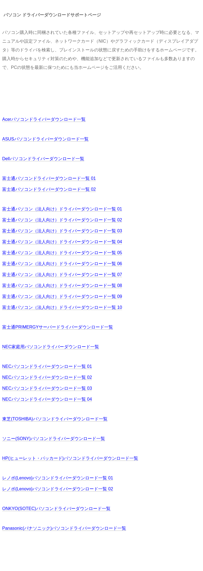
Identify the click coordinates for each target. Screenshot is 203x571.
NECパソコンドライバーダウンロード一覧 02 (47, 377)
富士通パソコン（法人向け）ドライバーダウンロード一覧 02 (62, 220)
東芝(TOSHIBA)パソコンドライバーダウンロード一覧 (55, 419)
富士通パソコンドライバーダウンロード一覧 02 (49, 189)
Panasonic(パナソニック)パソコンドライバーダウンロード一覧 (64, 528)
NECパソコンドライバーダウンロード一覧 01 (47, 366)
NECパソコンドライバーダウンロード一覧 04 (47, 399)
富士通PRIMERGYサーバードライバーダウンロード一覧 (57, 327)
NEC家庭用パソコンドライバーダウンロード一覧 (50, 346)
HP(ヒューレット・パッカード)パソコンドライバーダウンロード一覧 (70, 458)
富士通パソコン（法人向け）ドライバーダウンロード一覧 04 (62, 241)
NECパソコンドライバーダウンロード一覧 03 (47, 388)
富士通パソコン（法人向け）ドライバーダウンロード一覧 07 (62, 274)
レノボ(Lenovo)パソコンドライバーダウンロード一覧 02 (57, 489)
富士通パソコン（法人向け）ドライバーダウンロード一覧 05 (62, 252)
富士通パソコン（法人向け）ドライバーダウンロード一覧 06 (62, 263)
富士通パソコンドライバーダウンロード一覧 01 (49, 178)
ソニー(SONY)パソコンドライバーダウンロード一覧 (53, 438)
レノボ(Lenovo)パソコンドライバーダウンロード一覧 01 (57, 478)
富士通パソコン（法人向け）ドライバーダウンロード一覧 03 (62, 231)
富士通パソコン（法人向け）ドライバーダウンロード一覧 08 (62, 285)
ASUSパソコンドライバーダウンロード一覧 (45, 139)
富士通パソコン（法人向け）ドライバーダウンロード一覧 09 (62, 296)
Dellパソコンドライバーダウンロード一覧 (43, 158)
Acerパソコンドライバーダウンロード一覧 (44, 119)
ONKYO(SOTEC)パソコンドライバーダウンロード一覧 (56, 508)
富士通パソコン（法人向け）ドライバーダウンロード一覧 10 (62, 307)
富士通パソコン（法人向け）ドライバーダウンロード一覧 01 (62, 209)
